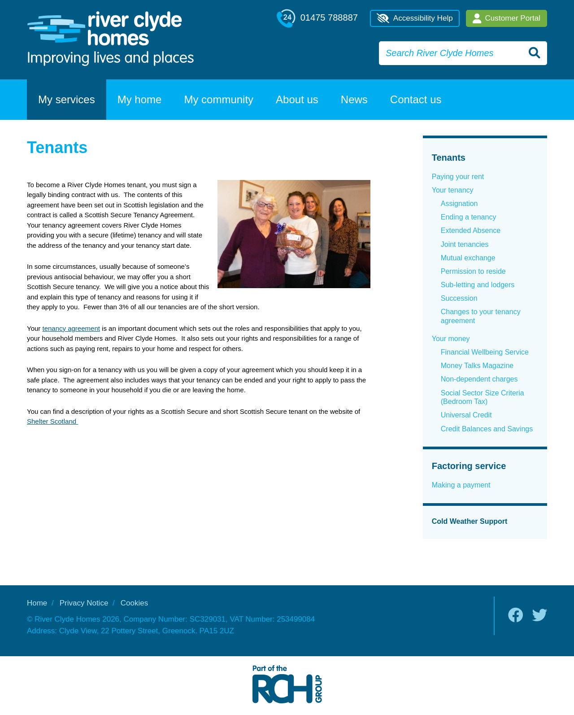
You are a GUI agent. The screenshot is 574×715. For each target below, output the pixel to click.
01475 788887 (317, 18)
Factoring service (469, 466)
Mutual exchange (468, 258)
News (354, 99)
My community (218, 99)
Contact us (416, 99)
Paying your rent (458, 176)
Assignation (459, 203)
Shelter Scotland (52, 421)
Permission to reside (473, 271)
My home (139, 99)
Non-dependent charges (479, 379)
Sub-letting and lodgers (478, 285)
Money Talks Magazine (477, 365)
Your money (451, 338)
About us (297, 99)
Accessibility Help (415, 18)
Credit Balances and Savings (487, 429)
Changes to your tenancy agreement (481, 316)
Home (37, 603)
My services (66, 99)
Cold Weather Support (470, 521)
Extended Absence (470, 230)
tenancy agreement (71, 328)
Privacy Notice (84, 603)
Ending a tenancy (468, 217)
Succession (459, 298)
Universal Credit (466, 415)
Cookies (134, 603)
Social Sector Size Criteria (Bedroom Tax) (482, 397)
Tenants (448, 157)
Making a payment (461, 485)
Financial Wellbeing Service (485, 352)
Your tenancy (453, 190)
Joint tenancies (465, 244)
